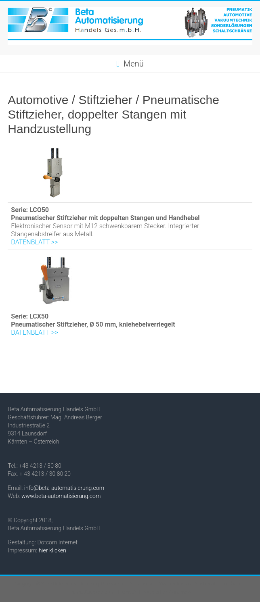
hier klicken (52, 550)
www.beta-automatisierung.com (61, 496)
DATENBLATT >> (34, 242)
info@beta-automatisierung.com (64, 488)
